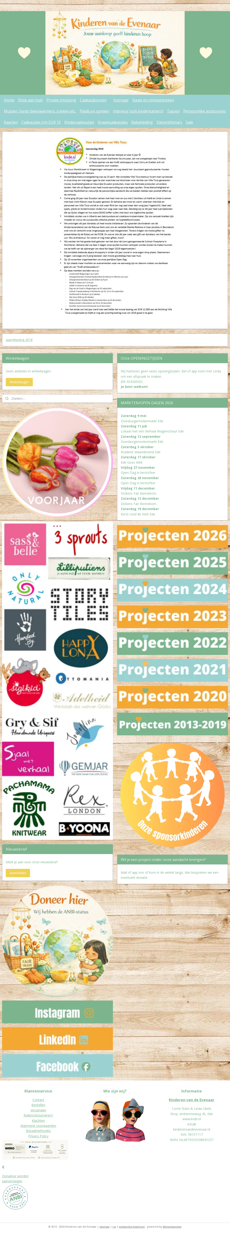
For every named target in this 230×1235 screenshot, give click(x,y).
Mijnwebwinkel (172, 1226)
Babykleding (142, 122)
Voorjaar (121, 100)
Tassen (173, 111)
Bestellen (38, 1105)
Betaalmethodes (38, 1131)
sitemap (104, 1226)
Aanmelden (17, 873)
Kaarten (11, 122)
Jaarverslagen (12, 1181)
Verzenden (38, 1110)
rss (114, 1226)
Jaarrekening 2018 (19, 340)
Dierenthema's (169, 122)
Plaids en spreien (94, 111)
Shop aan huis (30, 100)
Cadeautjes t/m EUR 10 (41, 122)
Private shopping (61, 100)
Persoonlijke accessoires (204, 111)
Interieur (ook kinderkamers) (138, 111)
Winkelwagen (19, 382)
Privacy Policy (38, 1136)
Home (9, 100)
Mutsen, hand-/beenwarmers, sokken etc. (40, 111)
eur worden (20, 1176)
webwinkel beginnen (132, 1226)
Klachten (38, 1120)
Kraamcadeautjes (113, 122)
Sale (189, 122)
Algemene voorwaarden (38, 1125)
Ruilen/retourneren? (38, 1115)
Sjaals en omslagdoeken (153, 100)
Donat (7, 1176)
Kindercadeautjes (79, 122)
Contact (38, 1100)
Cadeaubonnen (93, 100)
